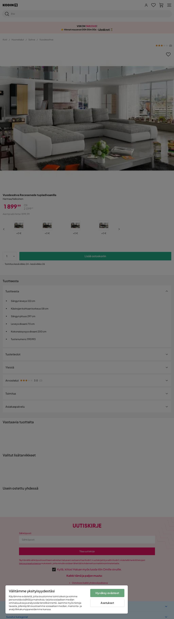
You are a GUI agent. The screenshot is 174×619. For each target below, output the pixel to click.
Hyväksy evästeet (107, 593)
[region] (66, 599)
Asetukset (107, 603)
